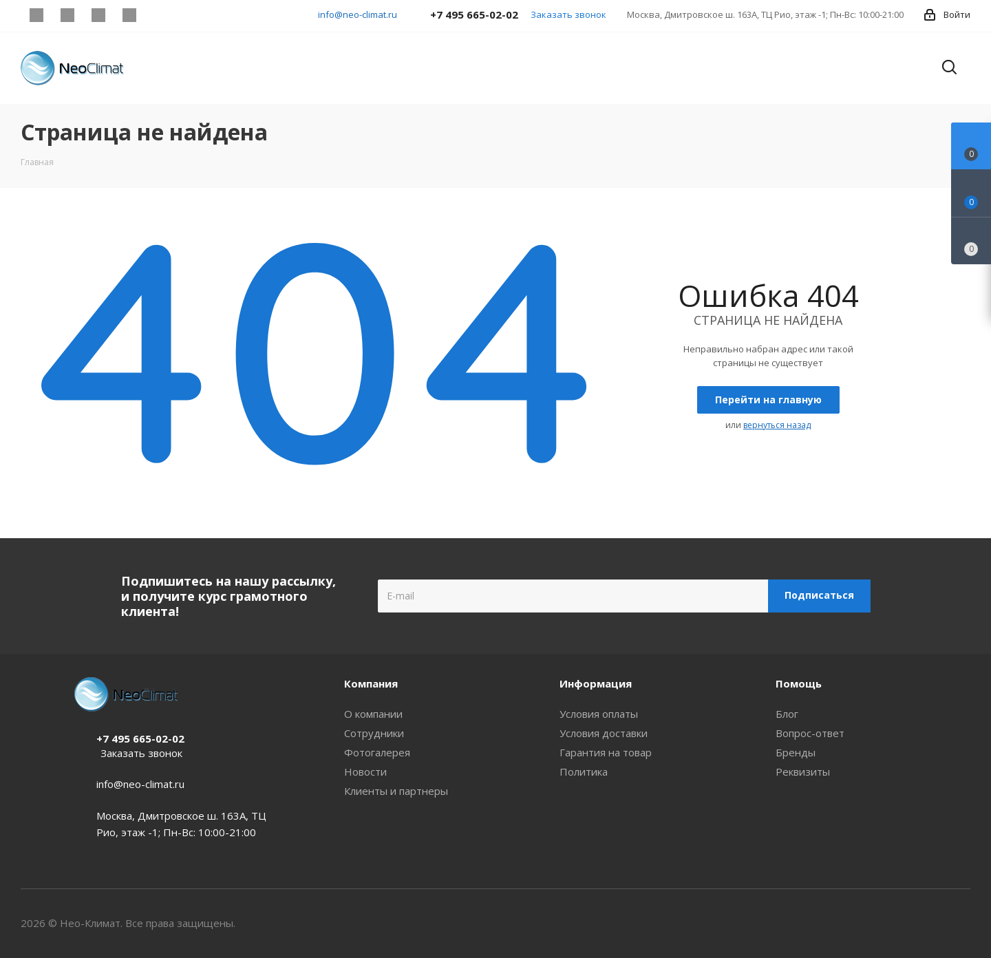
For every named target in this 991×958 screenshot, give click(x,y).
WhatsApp (129, 15)
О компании (373, 714)
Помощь (799, 683)
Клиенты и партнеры (396, 791)
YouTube (98, 15)
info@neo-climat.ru (357, 14)
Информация (596, 683)
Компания (371, 683)
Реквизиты (803, 771)
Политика (584, 771)
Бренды (796, 752)
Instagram (36, 15)
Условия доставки (604, 733)
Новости (365, 771)
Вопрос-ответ (810, 733)
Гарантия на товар (606, 752)
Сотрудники (374, 733)
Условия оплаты (599, 714)
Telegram (67, 15)
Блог (787, 714)
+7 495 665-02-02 (140, 738)
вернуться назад (777, 425)
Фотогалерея (377, 752)
